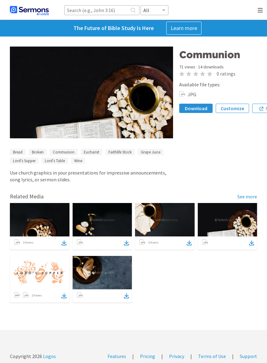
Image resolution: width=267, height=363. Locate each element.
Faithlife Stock (120, 152)
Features (117, 356)
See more (247, 196)
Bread (18, 152)
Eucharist (91, 152)
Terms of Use (212, 356)
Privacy (176, 356)
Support (248, 356)
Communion (63, 152)
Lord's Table (55, 160)
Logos (49, 356)
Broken (38, 152)
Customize (232, 108)
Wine (78, 160)
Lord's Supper (24, 160)
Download (196, 108)
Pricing (147, 356)
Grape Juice (150, 152)
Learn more (184, 28)
